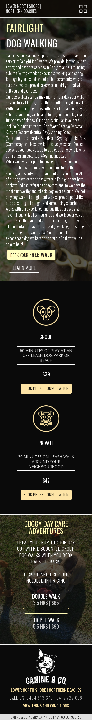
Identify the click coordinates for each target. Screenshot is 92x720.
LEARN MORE (24, 267)
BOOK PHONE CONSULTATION (46, 388)
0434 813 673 (40, 698)
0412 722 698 (69, 698)
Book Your (31, 254)
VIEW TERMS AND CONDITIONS (46, 705)
